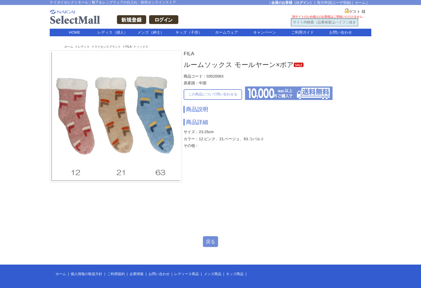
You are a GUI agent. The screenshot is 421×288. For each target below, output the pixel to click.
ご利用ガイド (302, 32)
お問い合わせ (340, 32)
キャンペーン (264, 32)
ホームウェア (226, 32)
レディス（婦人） (112, 32)
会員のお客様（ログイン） (292, 3)
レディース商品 (186, 274)
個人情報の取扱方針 (86, 274)
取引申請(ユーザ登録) (334, 3)
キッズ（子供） (188, 32)
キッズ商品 (235, 274)
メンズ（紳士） (150, 32)
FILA (128, 46)
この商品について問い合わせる (212, 94)
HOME (74, 32)
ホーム (360, 3)
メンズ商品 (212, 274)
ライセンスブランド (107, 46)
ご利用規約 (116, 274)
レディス (83, 46)
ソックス (142, 46)
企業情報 (137, 274)
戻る (210, 241)
